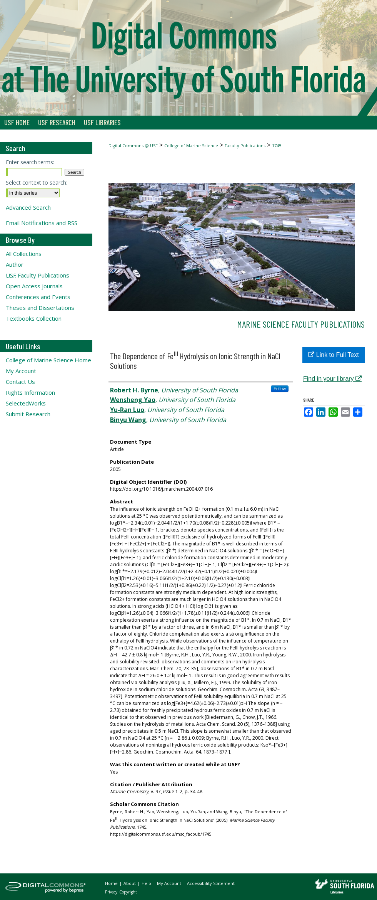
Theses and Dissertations (40, 307)
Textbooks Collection (34, 318)
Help (147, 883)
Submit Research (28, 414)
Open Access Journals (34, 286)
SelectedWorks (26, 403)
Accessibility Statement (211, 883)
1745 (276, 145)
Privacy (111, 892)
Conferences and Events (38, 297)
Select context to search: (36, 182)
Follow (280, 388)
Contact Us (20, 381)
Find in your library (332, 378)
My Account (21, 371)
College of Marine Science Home (48, 360)
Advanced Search (28, 207)
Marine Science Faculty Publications (301, 324)
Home (112, 883)
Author (14, 264)
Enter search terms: (30, 162)
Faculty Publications (245, 145)
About (130, 883)
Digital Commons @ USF (133, 145)
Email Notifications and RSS (41, 223)
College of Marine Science (191, 145)
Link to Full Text (333, 355)
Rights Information (30, 392)
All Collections (24, 253)
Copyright (128, 892)
